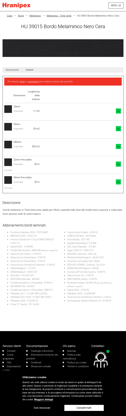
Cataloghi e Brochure (39, 351)
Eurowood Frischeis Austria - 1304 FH (86, 272)
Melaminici (35, 15)
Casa (9, 15)
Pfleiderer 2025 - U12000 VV (24, 300)
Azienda (69, 351)
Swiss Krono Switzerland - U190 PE (28, 257)
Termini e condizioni (76, 366)
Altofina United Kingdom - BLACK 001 (85, 257)
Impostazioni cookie (12, 368)
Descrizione (12, 69)
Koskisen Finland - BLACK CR (81, 282)
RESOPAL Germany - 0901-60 (81, 254)
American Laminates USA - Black (83, 261)
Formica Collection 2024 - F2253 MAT (29, 232)
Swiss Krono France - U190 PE (25, 254)
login (22, 81)
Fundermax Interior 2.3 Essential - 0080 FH (31, 290)
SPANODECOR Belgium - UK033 (83, 268)
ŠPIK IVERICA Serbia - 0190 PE (82, 279)
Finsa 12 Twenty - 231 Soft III (24, 304)
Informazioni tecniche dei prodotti (42, 356)
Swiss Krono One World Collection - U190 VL (89, 297)
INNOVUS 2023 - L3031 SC (23, 236)
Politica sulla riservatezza (71, 356)
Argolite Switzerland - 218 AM (81, 243)
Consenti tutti (84, 407)
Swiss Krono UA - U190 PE (80, 275)
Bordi (21, 15)
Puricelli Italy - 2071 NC (78, 239)
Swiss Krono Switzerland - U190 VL (27, 261)
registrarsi (33, 81)
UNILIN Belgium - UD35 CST (23, 272)
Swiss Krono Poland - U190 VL (82, 232)
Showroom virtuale (38, 366)
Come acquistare (8, 356)
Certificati (33, 362)
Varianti (29, 69)
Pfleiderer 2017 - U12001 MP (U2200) (28, 293)
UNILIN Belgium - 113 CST (23, 268)
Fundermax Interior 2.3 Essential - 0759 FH (31, 282)
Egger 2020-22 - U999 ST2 (80, 250)
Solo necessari (42, 407)
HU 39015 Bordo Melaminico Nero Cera (98, 15)
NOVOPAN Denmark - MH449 (24, 279)
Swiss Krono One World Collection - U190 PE (32, 264)
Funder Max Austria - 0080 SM (25, 250)
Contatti (9, 351)
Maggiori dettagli (43, 399)
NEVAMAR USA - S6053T (22, 286)
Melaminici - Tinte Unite (59, 15)
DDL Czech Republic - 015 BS (81, 246)
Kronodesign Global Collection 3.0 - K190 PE (89, 300)
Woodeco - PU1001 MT (22, 275)
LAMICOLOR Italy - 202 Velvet (81, 236)
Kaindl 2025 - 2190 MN (21, 246)
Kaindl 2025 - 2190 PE (78, 290)
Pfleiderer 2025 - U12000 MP (81, 293)
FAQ (7, 362)
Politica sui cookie (75, 362)
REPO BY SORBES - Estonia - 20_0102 (86, 264)
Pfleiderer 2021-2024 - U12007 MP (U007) (31, 297)
